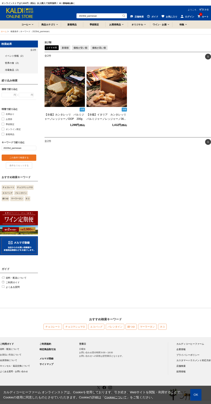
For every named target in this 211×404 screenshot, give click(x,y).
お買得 (9, 119)
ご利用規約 (45, 344)
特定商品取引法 (48, 349)
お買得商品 (115, 24)
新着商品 (72, 24)
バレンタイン (21, 193)
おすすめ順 (51, 47)
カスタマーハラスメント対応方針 (193, 360)
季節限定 (94, 24)
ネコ (28, 198)
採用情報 (181, 371)
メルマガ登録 (46, 358)
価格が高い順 (99, 47)
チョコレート (8, 187)
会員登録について (8, 360)
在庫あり (10, 114)
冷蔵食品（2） (12, 70)
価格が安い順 (80, 47)
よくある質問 (13, 287)
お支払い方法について (10, 354)
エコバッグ (7, 193)
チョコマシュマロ (25, 187)
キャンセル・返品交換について (15, 366)
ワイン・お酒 (159, 24)
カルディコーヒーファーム (190, 344)
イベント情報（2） (15, 56)
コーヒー (26, 24)
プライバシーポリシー (187, 355)
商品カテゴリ (48, 24)
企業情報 (181, 349)
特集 (182, 24)
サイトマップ (46, 364)
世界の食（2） (12, 63)
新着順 (65, 47)
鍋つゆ (5, 198)
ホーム (4, 31)
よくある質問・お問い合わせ (14, 371)
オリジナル (137, 24)
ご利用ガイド (13, 282)
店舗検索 (181, 366)
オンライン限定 (13, 129)
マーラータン (17, 198)
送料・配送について (16, 277)
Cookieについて (115, 397)
